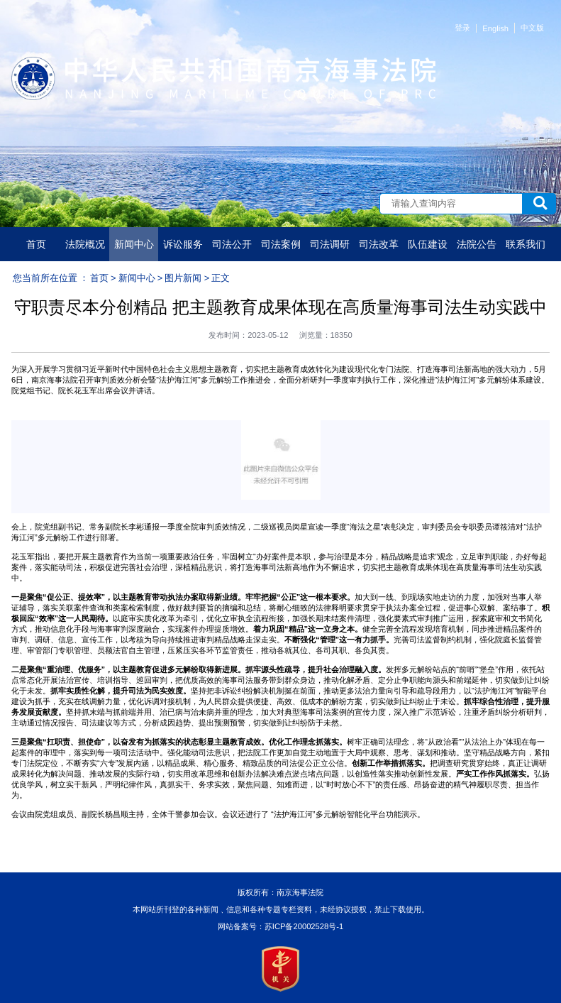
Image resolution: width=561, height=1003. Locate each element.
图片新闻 (183, 278)
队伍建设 (428, 244)
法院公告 (476, 244)
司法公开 (232, 244)
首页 (36, 244)
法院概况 (85, 244)
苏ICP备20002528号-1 (304, 926)
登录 (462, 27)
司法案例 (281, 244)
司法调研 (330, 244)
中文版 (532, 27)
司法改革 (379, 244)
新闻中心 (134, 244)
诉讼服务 (183, 244)
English (495, 28)
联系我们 (525, 244)
